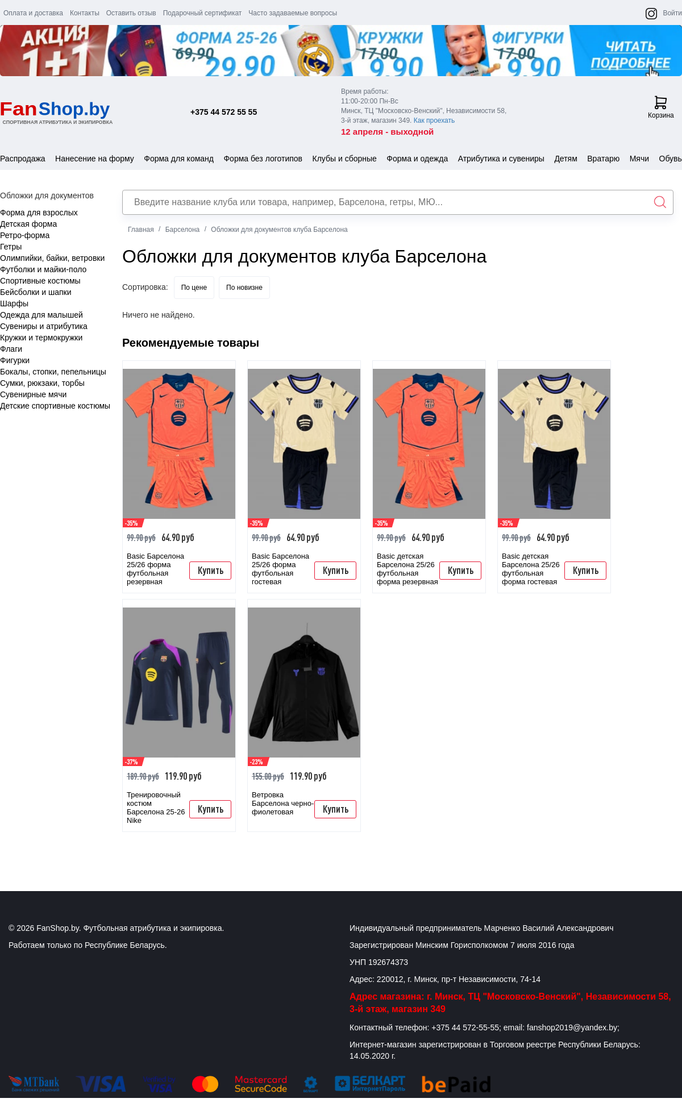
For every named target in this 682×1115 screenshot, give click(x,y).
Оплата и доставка (33, 13)
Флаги (11, 348)
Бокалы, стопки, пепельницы (53, 371)
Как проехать (434, 120)
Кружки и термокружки (41, 337)
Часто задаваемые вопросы (292, 13)
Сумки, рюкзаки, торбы (42, 383)
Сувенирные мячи (33, 394)
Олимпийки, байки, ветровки (52, 258)
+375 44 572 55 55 (223, 112)
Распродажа (22, 158)
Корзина (661, 107)
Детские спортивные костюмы (55, 405)
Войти (672, 13)
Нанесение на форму (94, 158)
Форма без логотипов (262, 158)
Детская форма (28, 223)
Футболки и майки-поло (43, 269)
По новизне (244, 288)
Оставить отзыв (131, 13)
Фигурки (15, 360)
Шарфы (14, 303)
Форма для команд (179, 158)
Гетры (11, 246)
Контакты (84, 13)
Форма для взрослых (39, 212)
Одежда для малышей (41, 314)
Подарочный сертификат (202, 13)
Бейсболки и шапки (36, 292)
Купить (210, 570)
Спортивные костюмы (40, 280)
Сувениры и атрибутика (44, 326)
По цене (194, 288)
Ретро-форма (24, 235)
